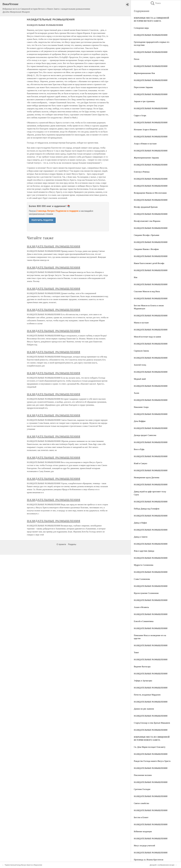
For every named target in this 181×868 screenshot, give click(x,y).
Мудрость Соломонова (143, 565)
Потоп (136, 59)
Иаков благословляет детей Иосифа (149, 263)
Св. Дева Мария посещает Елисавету (149, 747)
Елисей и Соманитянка (143, 621)
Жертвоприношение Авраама (146, 158)
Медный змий (140, 379)
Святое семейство (141, 803)
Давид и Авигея (140, 537)
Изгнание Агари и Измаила (145, 129)
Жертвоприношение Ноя (144, 73)
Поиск (155, 3)
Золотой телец (140, 365)
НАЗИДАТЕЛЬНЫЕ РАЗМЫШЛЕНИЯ (150, 35)
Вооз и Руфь (139, 449)
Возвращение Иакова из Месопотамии (150, 193)
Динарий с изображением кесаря (162, 865)
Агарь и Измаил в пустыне (145, 144)
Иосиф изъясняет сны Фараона (147, 221)
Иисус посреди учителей (144, 845)
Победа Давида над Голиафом (146, 509)
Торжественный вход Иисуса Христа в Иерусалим (23, 865)
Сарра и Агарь (140, 115)
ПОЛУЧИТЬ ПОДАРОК (42, 220)
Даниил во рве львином (144, 709)
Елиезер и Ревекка (141, 172)
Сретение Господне (142, 789)
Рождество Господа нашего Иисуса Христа (152, 761)
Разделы (72, 858)
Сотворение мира (141, 28)
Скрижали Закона (141, 351)
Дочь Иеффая (139, 421)
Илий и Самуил (140, 463)
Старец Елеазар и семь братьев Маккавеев (152, 723)
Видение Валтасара (142, 666)
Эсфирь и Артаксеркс (143, 681)
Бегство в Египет (141, 817)
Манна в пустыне (141, 323)
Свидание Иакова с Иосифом (146, 249)
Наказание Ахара (141, 407)
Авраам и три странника (144, 101)
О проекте (61, 858)
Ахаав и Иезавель (141, 607)
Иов (135, 277)
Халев (136, 393)
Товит (136, 652)
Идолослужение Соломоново (146, 593)
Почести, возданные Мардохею (147, 695)
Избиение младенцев (143, 831)
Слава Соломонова (142, 579)
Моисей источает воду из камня (147, 337)
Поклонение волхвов (143, 775)
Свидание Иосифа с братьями (146, 235)
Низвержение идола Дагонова (146, 477)
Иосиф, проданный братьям (145, 207)
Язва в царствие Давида (144, 551)
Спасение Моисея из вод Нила (147, 291)
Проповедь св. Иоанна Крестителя (148, 860)
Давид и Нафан (140, 523)
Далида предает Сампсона (145, 435)
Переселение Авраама (143, 87)
